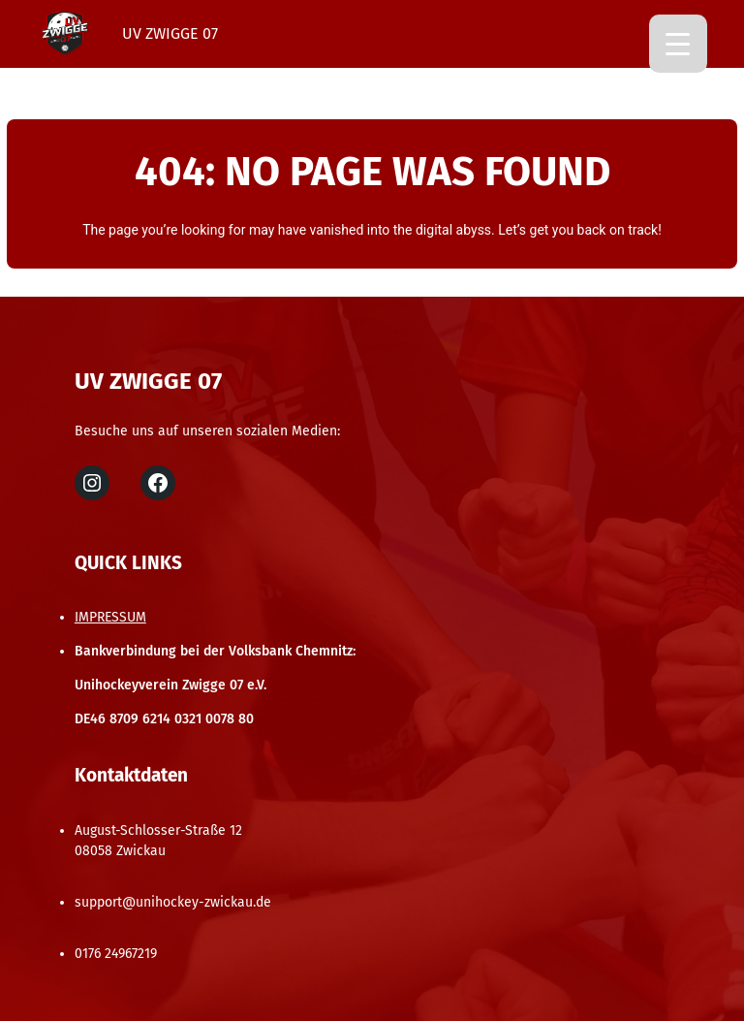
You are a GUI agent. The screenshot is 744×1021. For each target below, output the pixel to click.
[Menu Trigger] (678, 44)
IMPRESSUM (110, 617)
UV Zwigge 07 (170, 33)
